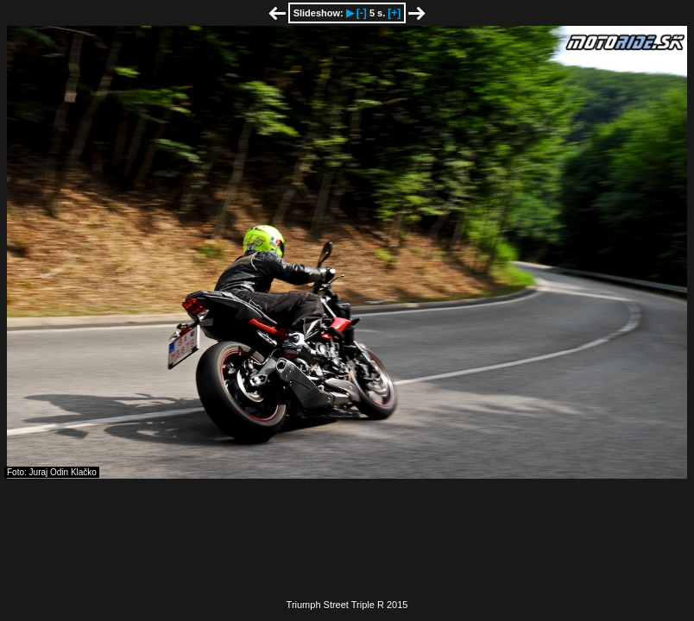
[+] (394, 13)
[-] (361, 13)
